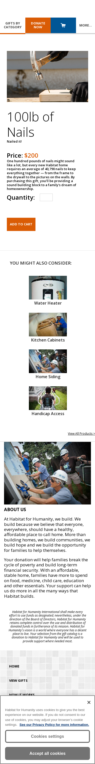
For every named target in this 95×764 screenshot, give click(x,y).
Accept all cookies (47, 753)
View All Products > (81, 433)
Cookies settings (47, 736)
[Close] (88, 702)
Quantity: (21, 197)
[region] (47, 729)
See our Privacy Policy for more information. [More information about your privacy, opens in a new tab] (54, 725)
